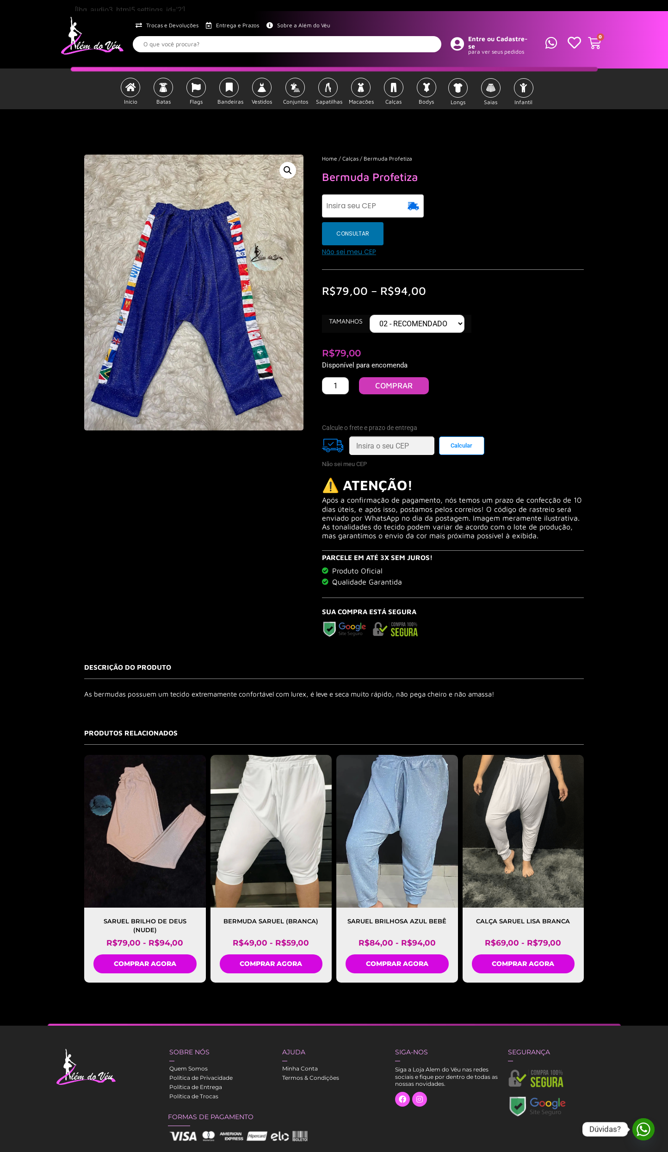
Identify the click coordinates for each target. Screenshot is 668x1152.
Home (329, 158)
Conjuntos (295, 101)
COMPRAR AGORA (145, 936)
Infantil (523, 102)
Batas (163, 101)
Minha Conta (300, 1040)
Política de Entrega (195, 1059)
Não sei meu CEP (349, 224)
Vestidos (262, 101)
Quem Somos (188, 1040)
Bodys (426, 101)
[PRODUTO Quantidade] (335, 358)
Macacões (361, 101)
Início (130, 101)
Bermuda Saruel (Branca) (270, 893)
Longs (458, 102)
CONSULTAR (451, 206)
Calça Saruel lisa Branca (523, 893)
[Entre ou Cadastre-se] (457, 43)
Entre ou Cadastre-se (498, 42)
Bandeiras (230, 101)
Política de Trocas (193, 1068)
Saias (490, 102)
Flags (196, 101)
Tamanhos (346, 293)
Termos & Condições (310, 1049)
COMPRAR (394, 357)
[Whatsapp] (643, 1129)
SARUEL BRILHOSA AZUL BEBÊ (396, 893)
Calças (393, 101)
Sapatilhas (329, 101)
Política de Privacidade (201, 1049)
